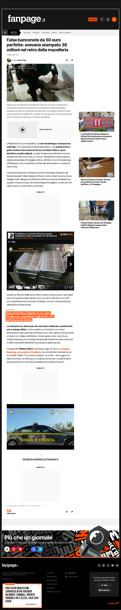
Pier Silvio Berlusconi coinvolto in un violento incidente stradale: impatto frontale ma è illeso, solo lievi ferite (22, 594)
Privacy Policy (52, 580)
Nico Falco (22, 60)
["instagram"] (13, 549)
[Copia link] (67, 60)
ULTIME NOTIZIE (36, 506)
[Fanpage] (10, 565)
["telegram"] (40, 549)
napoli (13, 32)
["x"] (27, 549)
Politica (27, 33)
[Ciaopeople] (113, 604)
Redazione (50, 588)
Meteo (54, 33)
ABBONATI (92, 19)
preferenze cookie (54, 592)
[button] (72, 60)
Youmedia (50, 573)
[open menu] (5, 33)
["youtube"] (20, 549)
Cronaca (36, 33)
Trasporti (46, 33)
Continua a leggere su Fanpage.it (40, 459)
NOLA (28, 506)
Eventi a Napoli (65, 33)
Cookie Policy (52, 584)
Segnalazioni (52, 577)
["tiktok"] (7, 549)
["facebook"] (33, 549)
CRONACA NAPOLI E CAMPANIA (16, 506)
